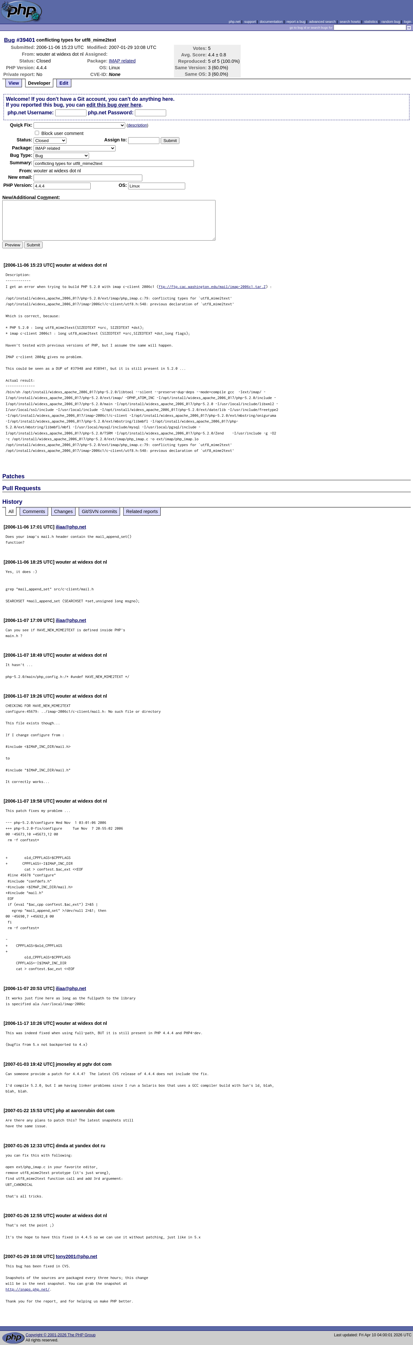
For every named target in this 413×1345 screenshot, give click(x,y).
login (407, 22)
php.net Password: (111, 112)
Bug (9, 40)
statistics (371, 22)
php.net (234, 22)
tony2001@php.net (76, 1256)
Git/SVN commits (99, 511)
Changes (63, 511)
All (11, 511)
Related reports (142, 511)
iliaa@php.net (71, 526)
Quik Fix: (21, 125)
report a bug (296, 22)
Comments (34, 511)
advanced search (322, 22)
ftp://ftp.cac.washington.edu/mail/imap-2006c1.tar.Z (212, 286)
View (13, 83)
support (250, 22)
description (137, 125)
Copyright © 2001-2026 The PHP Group (60, 1335)
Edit (63, 83)
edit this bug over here (113, 105)
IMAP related (122, 60)
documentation (271, 22)
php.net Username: (30, 112)
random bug (390, 22)
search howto (349, 22)
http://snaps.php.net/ (27, 1289)
